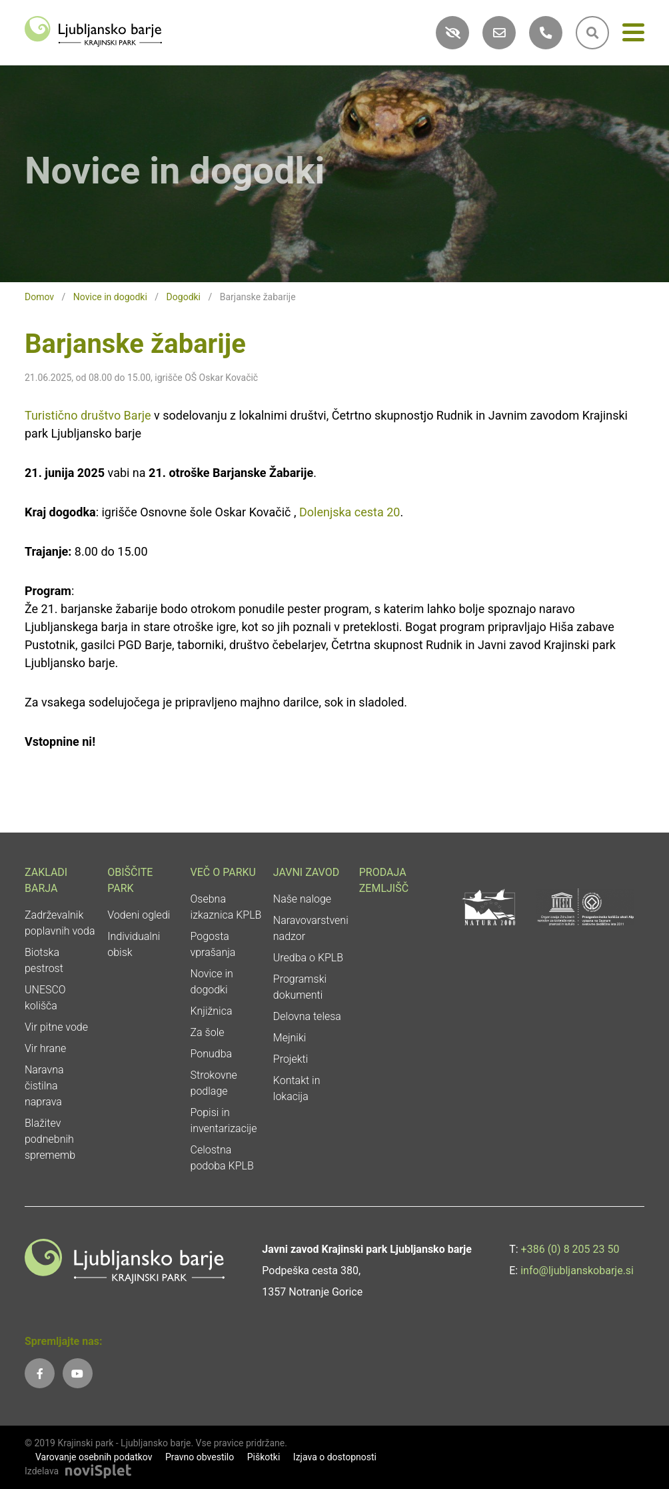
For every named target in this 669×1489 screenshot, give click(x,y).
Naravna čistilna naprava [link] (44, 1085)
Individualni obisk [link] (133, 944)
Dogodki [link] (184, 297)
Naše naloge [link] (302, 899)
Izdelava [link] (42, 1471)
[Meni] (633, 35)
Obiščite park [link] (130, 880)
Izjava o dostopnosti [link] (334, 1457)
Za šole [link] (208, 1032)
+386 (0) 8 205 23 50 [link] (570, 1249)
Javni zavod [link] (306, 872)
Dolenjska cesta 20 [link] (349, 512)
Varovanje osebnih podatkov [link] (94, 1457)
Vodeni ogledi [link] (138, 915)
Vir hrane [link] (45, 1048)
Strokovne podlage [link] (214, 1083)
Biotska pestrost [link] (44, 960)
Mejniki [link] (290, 1037)
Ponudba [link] (212, 1053)
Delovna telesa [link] (307, 1016)
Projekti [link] (291, 1059)
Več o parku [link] (223, 872)
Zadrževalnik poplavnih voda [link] (60, 923)
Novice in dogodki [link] (110, 297)
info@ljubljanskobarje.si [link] (577, 1270)
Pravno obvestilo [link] (199, 1457)
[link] (93, 30)
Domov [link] (39, 297)
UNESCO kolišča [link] (45, 997)
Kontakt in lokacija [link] (297, 1088)
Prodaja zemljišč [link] (383, 880)
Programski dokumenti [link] (300, 987)
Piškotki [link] (264, 1457)
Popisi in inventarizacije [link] (224, 1120)
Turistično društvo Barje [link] (88, 415)
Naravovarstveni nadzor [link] (310, 928)
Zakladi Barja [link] (46, 880)
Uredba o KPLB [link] (308, 957)
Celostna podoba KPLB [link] (222, 1157)
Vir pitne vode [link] (56, 1027)
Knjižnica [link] (212, 1011)
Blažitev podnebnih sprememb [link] (50, 1139)
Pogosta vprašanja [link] (213, 944)
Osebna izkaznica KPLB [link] (226, 907)
